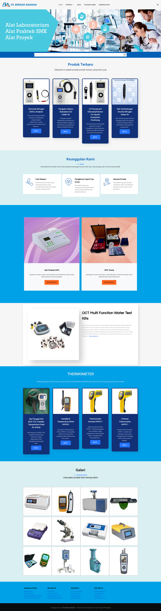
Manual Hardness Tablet (32, 596)
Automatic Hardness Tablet (32, 594)
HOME (60, 5)
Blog (79, 5)
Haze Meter (98, 594)
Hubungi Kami (104, 5)
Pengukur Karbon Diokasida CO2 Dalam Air (65, 112)
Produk (70, 5)
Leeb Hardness (29, 592)
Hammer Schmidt (99, 590)
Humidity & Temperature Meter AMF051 (65, 421)
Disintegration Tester (54, 594)
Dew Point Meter (52, 592)
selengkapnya (93, 335)
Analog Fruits (28, 590)
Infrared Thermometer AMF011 (125, 421)
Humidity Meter (99, 592)
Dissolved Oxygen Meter (55, 596)
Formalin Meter (75, 594)
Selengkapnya (51, 281)
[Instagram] (157, 5)
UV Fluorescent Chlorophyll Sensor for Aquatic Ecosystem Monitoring (95, 114)
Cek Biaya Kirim (90, 5)
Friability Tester (75, 596)
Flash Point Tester (76, 590)
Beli (36, 131)
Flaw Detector (75, 592)
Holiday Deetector (100, 596)
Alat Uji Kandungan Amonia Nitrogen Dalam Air (125, 112)
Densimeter (51, 590)
